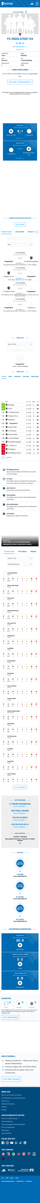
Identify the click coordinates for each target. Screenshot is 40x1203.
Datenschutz (20, 1181)
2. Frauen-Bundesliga (26, 60)
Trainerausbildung (7, 1121)
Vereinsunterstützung (8, 1104)
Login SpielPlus (6, 1133)
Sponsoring (5, 1101)
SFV (2, 1178)
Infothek (4, 1107)
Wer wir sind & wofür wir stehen (11, 1095)
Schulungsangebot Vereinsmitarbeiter (13, 1124)
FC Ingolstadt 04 (13, 423)
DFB (7, 1178)
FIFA (17, 1178)
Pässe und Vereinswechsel (9, 1118)
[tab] (6, 232)
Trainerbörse (5, 1130)
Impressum (29, 1181)
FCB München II (13, 445)
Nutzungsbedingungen (7, 1181)
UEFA (11, 1178)
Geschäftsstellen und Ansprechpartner (13, 1098)
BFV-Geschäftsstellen (8, 1127)
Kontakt (3, 1110)
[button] (17, 43)
